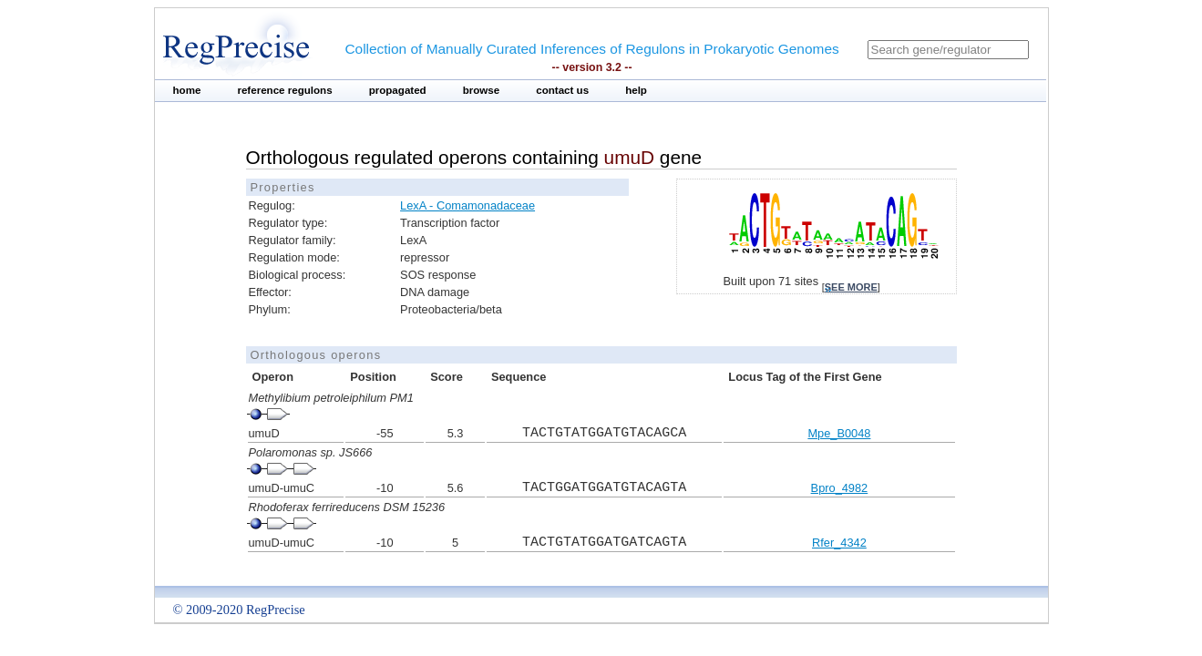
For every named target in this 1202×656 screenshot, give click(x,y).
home (187, 90)
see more (851, 287)
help (636, 90)
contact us (562, 90)
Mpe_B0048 (838, 433)
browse (481, 90)
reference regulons (284, 90)
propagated (397, 90)
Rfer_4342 (839, 542)
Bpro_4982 (839, 488)
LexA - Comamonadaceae (467, 205)
